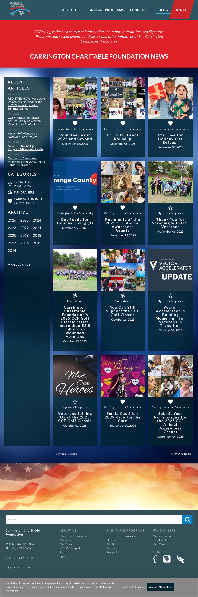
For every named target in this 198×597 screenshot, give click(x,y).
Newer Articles (181, 453)
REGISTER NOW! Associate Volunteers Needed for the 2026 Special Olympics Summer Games (26, 103)
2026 (12, 220)
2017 (12, 243)
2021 (37, 228)
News (63, 556)
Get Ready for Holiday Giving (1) (75, 221)
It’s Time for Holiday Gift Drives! (170, 138)
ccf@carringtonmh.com (19, 567)
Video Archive (19, 264)
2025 (24, 220)
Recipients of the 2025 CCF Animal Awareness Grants (122, 225)
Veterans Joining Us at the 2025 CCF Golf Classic (75, 417)
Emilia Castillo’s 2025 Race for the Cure (123, 417)
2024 (37, 220)
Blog (163, 10)
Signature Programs (22, 183)
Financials (66, 552)
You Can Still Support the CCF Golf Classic (122, 311)
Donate (182, 10)
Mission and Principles (73, 536)
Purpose (111, 548)
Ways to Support (163, 536)
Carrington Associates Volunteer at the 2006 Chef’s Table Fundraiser (26, 162)
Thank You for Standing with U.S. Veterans (170, 223)
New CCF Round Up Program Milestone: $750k (25, 147)
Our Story (66, 540)
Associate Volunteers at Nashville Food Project (23, 135)
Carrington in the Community (29, 200)
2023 (12, 228)
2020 (12, 235)
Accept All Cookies (160, 586)
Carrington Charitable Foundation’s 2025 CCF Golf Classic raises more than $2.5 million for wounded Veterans (75, 322)
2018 (37, 235)
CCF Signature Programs (121, 536)
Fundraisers (24, 192)
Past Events (160, 540)
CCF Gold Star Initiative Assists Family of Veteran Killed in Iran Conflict (24, 121)
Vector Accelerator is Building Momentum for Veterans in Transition (170, 316)
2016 (24, 243)
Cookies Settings (132, 586)
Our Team (66, 544)
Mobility (111, 540)
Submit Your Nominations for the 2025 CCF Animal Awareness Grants (170, 422)
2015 (37, 243)
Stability (111, 544)
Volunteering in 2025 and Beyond (75, 137)
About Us (70, 10)
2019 (24, 235)
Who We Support (70, 548)
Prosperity (113, 552)
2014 (12, 250)
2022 (24, 228)
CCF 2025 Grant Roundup (123, 137)
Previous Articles (66, 453)
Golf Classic (160, 544)
